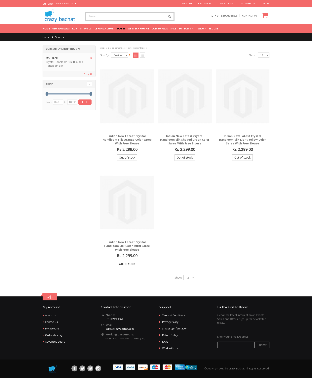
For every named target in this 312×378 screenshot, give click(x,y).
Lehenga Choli (104, 28)
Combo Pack (160, 28)
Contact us (51, 322)
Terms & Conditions (174, 315)
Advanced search (55, 341)
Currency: (48, 3)
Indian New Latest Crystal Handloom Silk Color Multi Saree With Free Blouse (127, 245)
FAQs (165, 341)
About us (50, 315)
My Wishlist (248, 3)
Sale (173, 28)
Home (46, 28)
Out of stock (127, 157)
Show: (252, 55)
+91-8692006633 (114, 319)
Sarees (121, 28)
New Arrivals (61, 28)
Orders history (54, 335)
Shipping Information (174, 328)
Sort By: (104, 55)
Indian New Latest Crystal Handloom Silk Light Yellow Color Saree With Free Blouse (242, 139)
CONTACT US (249, 16)
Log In (265, 3)
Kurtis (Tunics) (82, 28)
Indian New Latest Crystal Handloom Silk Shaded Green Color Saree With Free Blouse (184, 139)
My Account (227, 3)
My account (52, 328)
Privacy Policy (170, 322)
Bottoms (184, 28)
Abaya (202, 28)
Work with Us (170, 348)
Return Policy (170, 335)
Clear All (88, 74)
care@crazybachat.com (119, 328)
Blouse (213, 28)
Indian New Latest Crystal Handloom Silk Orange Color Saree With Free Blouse (127, 139)
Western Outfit (138, 28)
